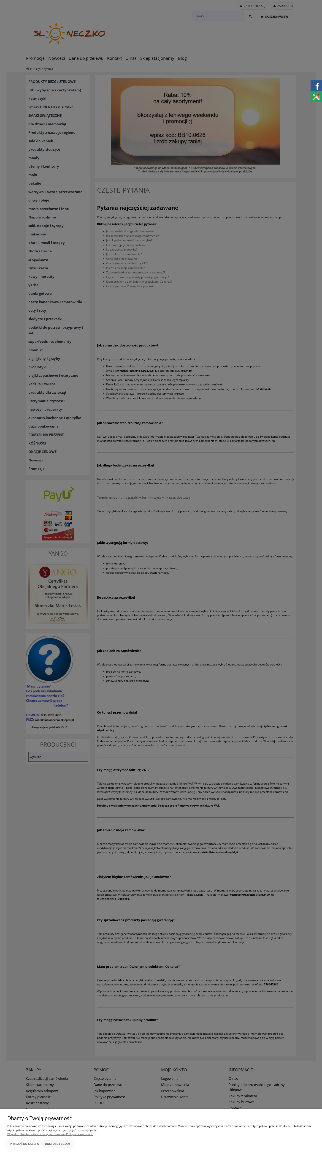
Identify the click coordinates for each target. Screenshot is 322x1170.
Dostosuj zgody (58, 1143)
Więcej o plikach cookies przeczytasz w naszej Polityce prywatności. (50, 1134)
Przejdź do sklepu (24, 1143)
